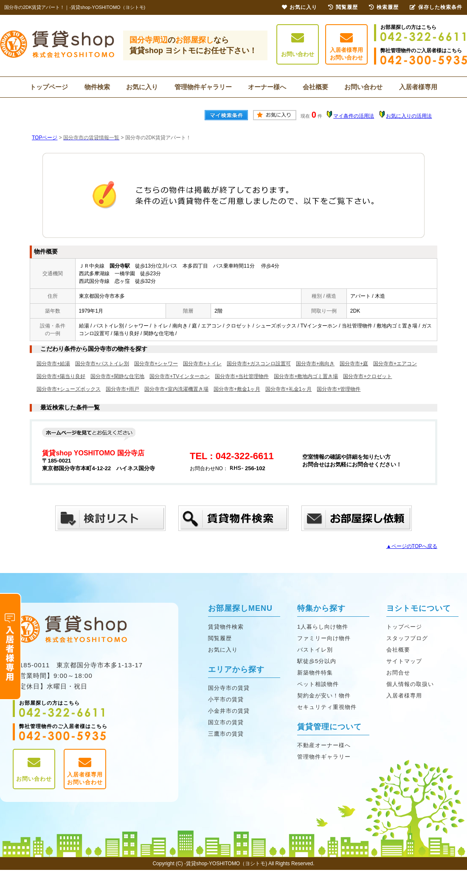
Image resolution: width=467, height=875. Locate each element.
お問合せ (398, 672)
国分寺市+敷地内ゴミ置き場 (306, 376)
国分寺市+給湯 (53, 364)
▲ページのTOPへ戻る (411, 546)
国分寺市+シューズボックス (69, 389)
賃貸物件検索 (226, 627)
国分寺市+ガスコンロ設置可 (259, 364)
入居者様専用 (418, 86)
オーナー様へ (267, 86)
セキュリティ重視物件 (327, 707)
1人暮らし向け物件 (322, 627)
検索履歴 (384, 7)
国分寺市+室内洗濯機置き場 (176, 389)
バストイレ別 (315, 649)
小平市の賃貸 (226, 699)
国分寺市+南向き (315, 364)
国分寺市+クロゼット (367, 376)
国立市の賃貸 (226, 722)
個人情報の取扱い (410, 684)
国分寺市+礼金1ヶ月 (288, 389)
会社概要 (315, 86)
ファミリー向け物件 (324, 638)
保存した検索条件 (436, 7)
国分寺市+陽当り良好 (61, 376)
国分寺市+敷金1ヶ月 (237, 389)
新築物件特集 (315, 672)
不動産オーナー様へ (324, 745)
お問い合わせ (297, 44)
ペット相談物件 (318, 684)
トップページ (49, 86)
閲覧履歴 (220, 638)
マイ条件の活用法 (353, 116)
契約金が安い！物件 (324, 695)
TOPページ (44, 138)
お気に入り (142, 86)
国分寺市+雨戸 (122, 389)
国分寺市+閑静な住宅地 (117, 376)
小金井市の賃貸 (229, 711)
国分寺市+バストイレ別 (102, 364)
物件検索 (97, 86)
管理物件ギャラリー (203, 86)
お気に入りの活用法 (409, 116)
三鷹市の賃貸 (226, 734)
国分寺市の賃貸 (229, 688)
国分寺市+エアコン (395, 364)
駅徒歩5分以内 (316, 661)
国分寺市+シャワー (156, 364)
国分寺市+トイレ (202, 364)
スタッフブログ (407, 638)
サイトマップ (404, 661)
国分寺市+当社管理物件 (242, 376)
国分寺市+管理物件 (338, 389)
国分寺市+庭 (354, 364)
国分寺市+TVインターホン (179, 376)
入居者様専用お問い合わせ (346, 46)
